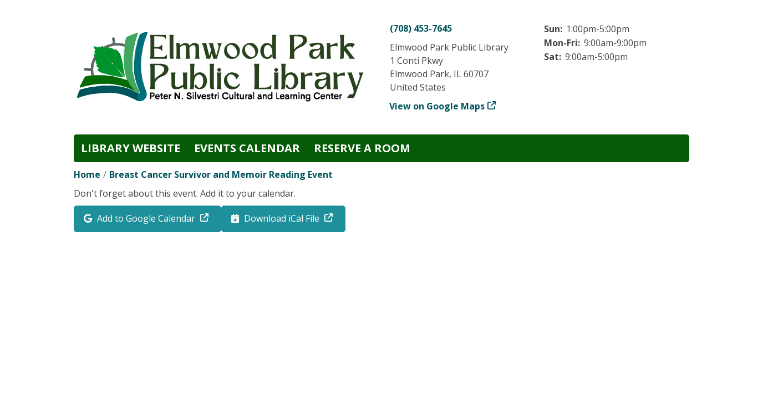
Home (87, 174)
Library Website (130, 148)
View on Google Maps (437, 106)
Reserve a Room (362, 148)
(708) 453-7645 (421, 28)
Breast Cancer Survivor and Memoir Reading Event (221, 174)
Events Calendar (247, 148)
